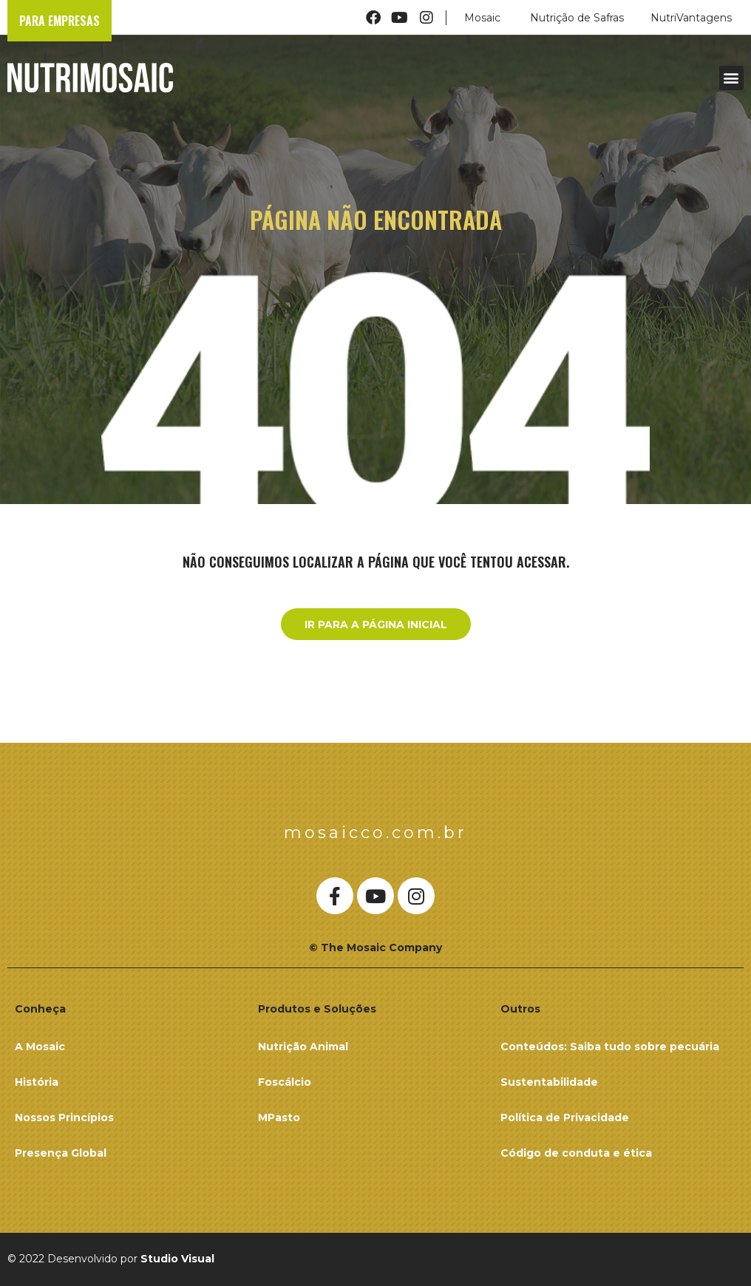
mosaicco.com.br (375, 833)
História (36, 1082)
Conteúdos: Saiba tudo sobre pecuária (609, 1046)
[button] (731, 78)
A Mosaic (40, 1046)
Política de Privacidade (564, 1117)
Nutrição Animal (303, 1046)
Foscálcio (284, 1082)
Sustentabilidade (549, 1082)
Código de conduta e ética (576, 1153)
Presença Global (60, 1153)
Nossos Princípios (64, 1117)
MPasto (279, 1117)
